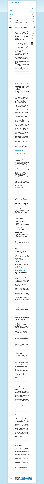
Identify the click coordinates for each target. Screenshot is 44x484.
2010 (31, 39)
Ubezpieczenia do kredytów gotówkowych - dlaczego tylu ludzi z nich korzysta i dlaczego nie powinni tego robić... (21, 84)
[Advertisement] (22, 11)
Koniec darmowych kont (18, 413)
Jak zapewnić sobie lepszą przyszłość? (21, 153)
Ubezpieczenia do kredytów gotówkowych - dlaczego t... (33, 21)
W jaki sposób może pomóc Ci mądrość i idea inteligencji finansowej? (22, 192)
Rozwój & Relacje (16, 266)
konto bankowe (18, 409)
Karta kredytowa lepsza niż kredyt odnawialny (22, 441)
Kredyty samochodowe (11, 16)
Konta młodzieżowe (11, 8)
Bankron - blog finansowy (16, 2)
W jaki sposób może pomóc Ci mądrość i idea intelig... (33, 24)
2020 (31, 11)
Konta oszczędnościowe (10, 10)
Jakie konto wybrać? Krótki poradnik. (20, 304)
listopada (32, 16)
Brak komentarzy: (20, 302)
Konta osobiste (10, 9)
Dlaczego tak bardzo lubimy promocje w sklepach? (33, 26)
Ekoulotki (25, 299)
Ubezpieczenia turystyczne (10, 25)
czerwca (32, 35)
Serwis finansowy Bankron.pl (32, 8)
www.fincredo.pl (25, 149)
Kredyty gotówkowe (11, 14)
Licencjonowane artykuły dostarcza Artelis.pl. (19, 150)
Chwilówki (10, 12)
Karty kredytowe (10, 13)
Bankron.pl (33, 46)
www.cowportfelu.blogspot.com (18, 149)
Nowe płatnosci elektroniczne (19, 350)
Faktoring (10, 28)
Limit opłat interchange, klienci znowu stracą (21, 382)
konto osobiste (19, 321)
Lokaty (10, 19)
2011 (31, 38)
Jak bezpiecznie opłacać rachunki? (20, 17)
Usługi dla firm (10, 29)
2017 (31, 13)
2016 (31, 14)
